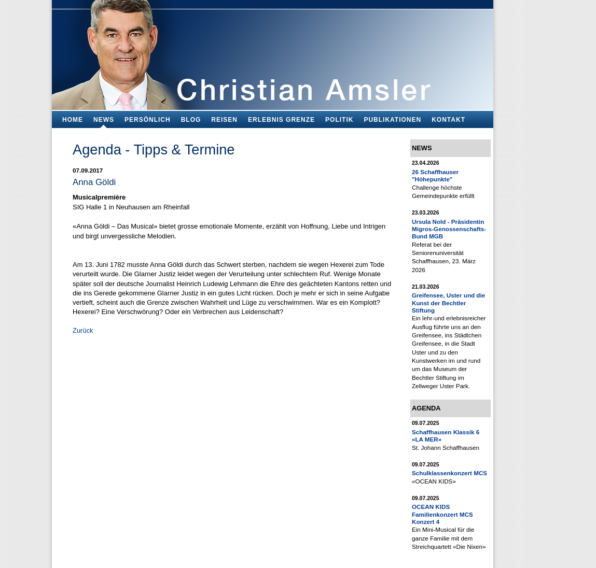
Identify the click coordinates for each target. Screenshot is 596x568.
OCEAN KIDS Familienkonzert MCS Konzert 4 (442, 514)
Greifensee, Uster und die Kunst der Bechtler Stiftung (448, 303)
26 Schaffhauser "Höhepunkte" (435, 175)
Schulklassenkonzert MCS (449, 473)
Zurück (83, 330)
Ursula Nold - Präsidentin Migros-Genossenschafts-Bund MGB (449, 229)
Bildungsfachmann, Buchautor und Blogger (272, 52)
